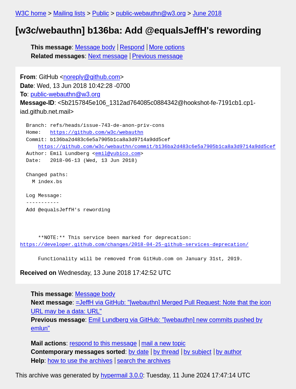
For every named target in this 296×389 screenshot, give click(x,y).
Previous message (157, 56)
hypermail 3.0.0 (122, 375)
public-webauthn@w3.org (151, 13)
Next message (108, 56)
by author (229, 352)
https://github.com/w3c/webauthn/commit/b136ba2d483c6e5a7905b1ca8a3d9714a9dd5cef (157, 146)
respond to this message (102, 343)
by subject (197, 352)
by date (138, 352)
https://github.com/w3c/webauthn (96, 132)
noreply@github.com (91, 77)
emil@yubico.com (117, 153)
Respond (132, 47)
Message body (95, 47)
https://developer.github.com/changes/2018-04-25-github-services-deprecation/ (134, 244)
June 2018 (207, 13)
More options (167, 47)
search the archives (144, 360)
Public (100, 13)
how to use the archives (80, 360)
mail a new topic (163, 343)
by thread (166, 352)
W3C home (30, 13)
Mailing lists (69, 13)
